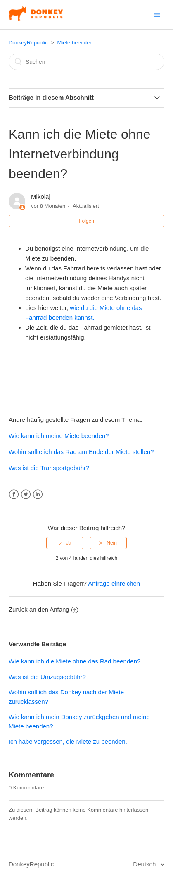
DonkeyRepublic (28, 43)
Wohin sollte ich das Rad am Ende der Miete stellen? (81, 451)
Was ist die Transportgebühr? (49, 467)
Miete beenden (74, 43)
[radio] (64, 543)
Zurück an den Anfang (43, 609)
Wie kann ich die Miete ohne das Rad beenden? (74, 661)
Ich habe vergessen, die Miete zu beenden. (68, 741)
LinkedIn (38, 494)
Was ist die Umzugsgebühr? (47, 676)
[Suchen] (86, 62)
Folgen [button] (86, 221)
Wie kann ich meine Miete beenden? (59, 435)
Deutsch (145, 864)
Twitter (26, 494)
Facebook (14, 494)
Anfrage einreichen (114, 583)
